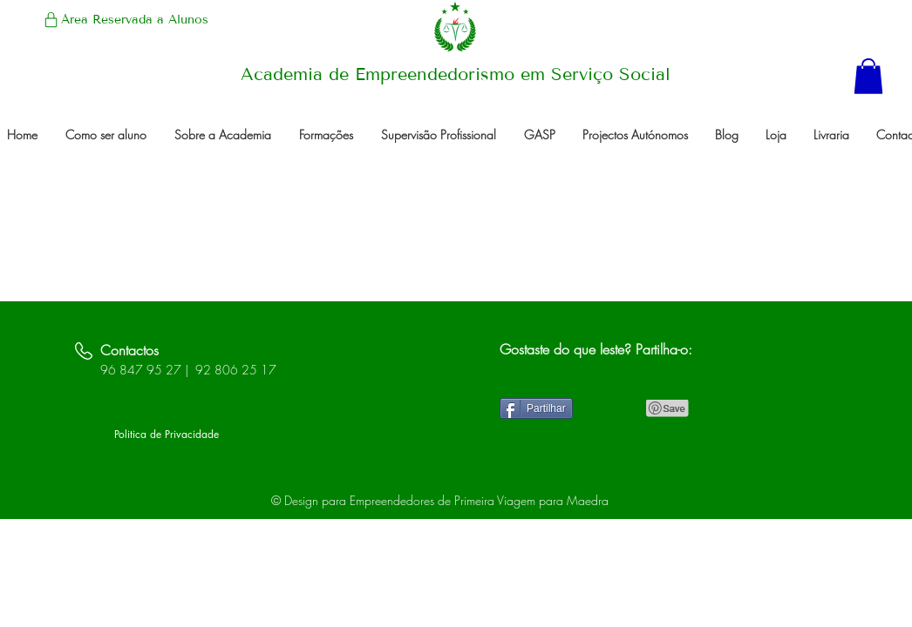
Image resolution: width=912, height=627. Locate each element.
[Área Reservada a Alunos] (124, 19)
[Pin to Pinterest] (668, 408)
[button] (868, 76)
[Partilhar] (536, 408)
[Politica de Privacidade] (166, 435)
